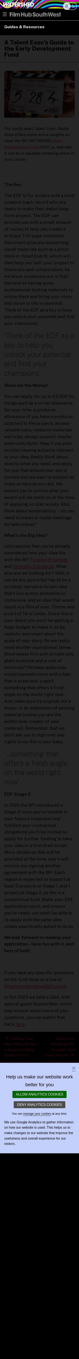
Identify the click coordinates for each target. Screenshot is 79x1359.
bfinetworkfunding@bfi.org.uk (35, 986)
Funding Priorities (49, 559)
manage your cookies (37, 1113)
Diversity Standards (33, 566)
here (20, 1024)
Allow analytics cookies (39, 1094)
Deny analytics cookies (39, 1104)
